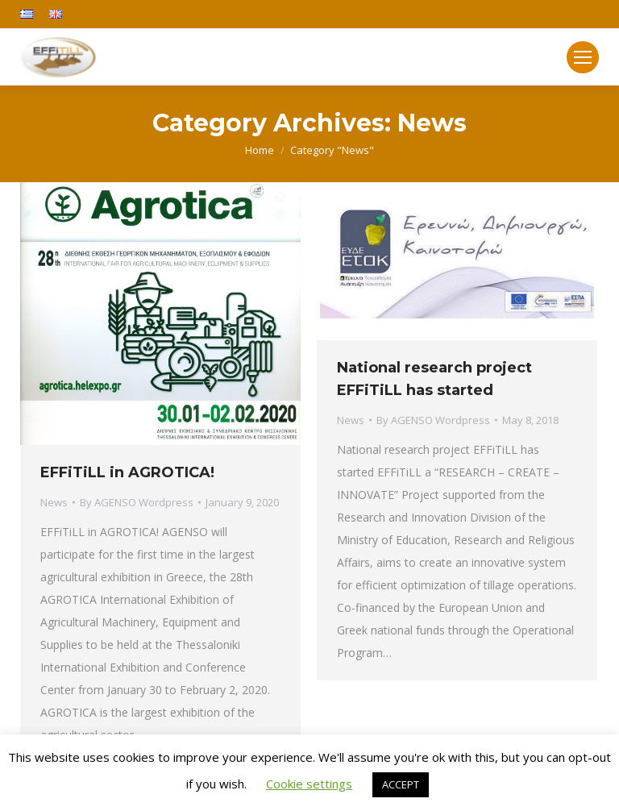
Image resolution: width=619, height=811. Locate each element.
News (54, 502)
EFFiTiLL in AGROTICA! (127, 472)
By (136, 502)
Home (259, 150)
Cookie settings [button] (309, 784)
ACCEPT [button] (400, 784)
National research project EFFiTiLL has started (434, 379)
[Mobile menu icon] (583, 57)
